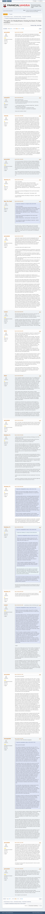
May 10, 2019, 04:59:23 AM (19, 486)
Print (40, 28)
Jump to (26, 905)
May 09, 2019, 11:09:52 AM (19, 115)
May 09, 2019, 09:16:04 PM (19, 420)
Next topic (39, 25)
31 (18, 28)
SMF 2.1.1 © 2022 (5, 912)
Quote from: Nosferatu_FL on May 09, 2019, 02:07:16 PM (26, 203)
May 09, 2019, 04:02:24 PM (19, 201)
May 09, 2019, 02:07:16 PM (19, 179)
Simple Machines (10, 912)
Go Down (5, 28)
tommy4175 (7, 97)
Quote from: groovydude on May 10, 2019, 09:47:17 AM (26, 742)
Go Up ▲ (41, 912)
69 (20, 898)
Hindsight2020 (7, 738)
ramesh (6, 311)
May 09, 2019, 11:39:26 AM (19, 159)
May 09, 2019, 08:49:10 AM (19, 97)
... (11, 898)
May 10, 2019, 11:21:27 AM (19, 842)
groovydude (7, 32)
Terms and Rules (36, 912)
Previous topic (34, 25)
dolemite (6, 115)
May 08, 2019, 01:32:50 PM (19, 32)
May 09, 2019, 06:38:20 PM (19, 311)
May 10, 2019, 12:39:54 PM (19, 868)
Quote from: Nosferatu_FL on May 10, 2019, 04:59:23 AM (27, 532)
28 (12, 898)
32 (19, 28)
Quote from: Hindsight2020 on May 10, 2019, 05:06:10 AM (26, 529)
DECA (5, 331)
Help (33, 912)
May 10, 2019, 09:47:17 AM (19, 674)
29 (15, 28)
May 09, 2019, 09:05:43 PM (19, 375)
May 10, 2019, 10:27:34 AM (19, 738)
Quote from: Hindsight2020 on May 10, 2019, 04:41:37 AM (28, 535)
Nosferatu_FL (7, 179)
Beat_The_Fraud (8, 201)
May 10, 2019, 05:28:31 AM (19, 591)
